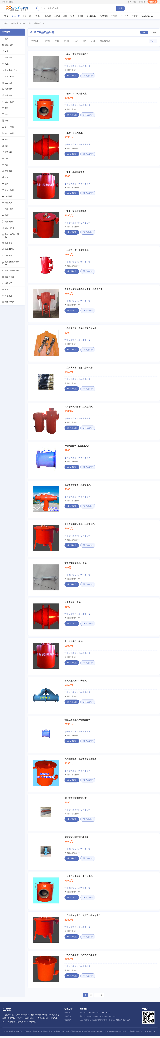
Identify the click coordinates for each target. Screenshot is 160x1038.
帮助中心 (68, 1015)
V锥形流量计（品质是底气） (77, 446)
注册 (135, 2)
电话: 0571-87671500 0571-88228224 (95, 1015)
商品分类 (16, 16)
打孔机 (66, 41)
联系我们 (57, 1034)
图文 (144, 32)
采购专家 (104, 16)
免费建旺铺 (152, 2)
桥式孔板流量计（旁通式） (76, 682)
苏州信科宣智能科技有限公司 (77, 66)
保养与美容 (12, 302)
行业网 (114, 16)
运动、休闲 (12, 228)
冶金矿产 (12, 89)
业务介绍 (36, 1034)
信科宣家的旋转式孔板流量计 (77, 839)
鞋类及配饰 (12, 249)
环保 (12, 139)
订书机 (57, 41)
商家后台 (68, 1022)
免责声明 (65, 1034)
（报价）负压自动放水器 (75, 211)
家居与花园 (12, 277)
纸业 (12, 64)
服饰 (12, 183)
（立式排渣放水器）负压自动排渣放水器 (82, 917)
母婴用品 (12, 296)
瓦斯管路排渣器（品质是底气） (78, 486)
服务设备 (12, 255)
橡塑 (12, 146)
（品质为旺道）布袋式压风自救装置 (80, 329)
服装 (12, 158)
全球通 (57, 16)
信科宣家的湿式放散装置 (75, 800)
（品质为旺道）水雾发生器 (76, 250)
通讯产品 (12, 202)
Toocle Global (147, 16)
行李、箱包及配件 (12, 270)
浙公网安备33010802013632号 (115, 1034)
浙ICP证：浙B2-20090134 (145, 1034)
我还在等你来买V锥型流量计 (77, 721)
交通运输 (12, 95)
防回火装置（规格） (73, 603)
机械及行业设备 (12, 70)
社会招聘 (44, 1034)
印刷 (12, 120)
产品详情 (88, 76)
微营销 (48, 16)
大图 (153, 32)
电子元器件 (12, 221)
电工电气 (12, 57)
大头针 (76, 41)
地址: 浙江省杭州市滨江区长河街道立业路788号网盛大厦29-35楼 (105, 1022)
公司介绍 (28, 1034)
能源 (12, 215)
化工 (12, 38)
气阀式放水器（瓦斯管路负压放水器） (81, 760)
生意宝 (12, 1034)
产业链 (135, 16)
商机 (65, 16)
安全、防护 (12, 102)
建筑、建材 (12, 133)
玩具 (12, 177)
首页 (6, 16)
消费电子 (12, 283)
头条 (72, 16)
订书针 (47, 41)
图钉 (85, 41)
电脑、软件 (12, 209)
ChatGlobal (91, 16)
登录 (129, 2)
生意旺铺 (27, 16)
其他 (12, 289)
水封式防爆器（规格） (74, 643)
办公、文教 (26, 23)
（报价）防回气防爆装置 (75, 93)
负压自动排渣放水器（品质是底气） (80, 525)
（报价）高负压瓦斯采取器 (76, 54)
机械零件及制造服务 (12, 263)
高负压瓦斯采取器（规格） (76, 564)
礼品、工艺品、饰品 (12, 235)
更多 (153, 41)
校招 (50, 1034)
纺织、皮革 (12, 45)
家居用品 (12, 196)
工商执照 (131, 1034)
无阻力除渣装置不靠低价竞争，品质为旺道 (83, 289)
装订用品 (37, 23)
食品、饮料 (12, 190)
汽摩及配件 (12, 76)
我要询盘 (72, 75)
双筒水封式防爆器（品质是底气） (79, 407)
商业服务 (12, 243)
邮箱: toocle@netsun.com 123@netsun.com (98, 1018)
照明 (12, 164)
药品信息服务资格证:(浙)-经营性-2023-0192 (86, 1034)
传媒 (12, 114)
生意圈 (80, 16)
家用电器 (12, 152)
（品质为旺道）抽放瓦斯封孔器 (78, 368)
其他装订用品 (106, 41)
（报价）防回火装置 (73, 133)
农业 (12, 51)
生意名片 (38, 16)
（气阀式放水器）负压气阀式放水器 (80, 956)
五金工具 (12, 83)
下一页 (99, 997)
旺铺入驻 (68, 1018)
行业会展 (124, 16)
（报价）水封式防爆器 (74, 172)
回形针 (94, 41)
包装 (12, 108)
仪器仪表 (12, 171)
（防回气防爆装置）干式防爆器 (78, 878)
